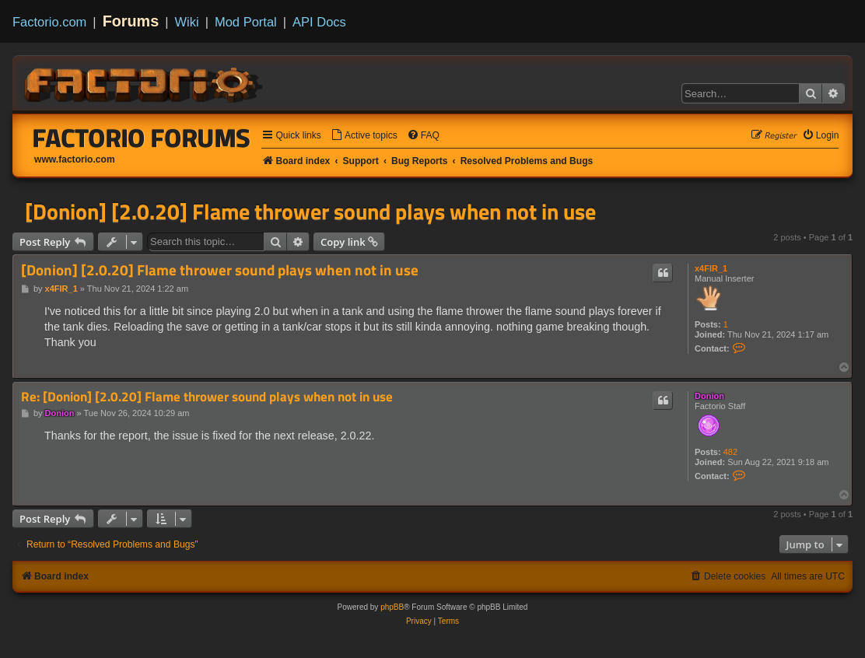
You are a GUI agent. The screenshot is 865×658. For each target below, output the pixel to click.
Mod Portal (246, 22)
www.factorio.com (74, 159)
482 (730, 452)
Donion (709, 396)
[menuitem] (364, 135)
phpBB (392, 607)
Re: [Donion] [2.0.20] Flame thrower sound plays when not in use (207, 397)
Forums (131, 21)
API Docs (319, 22)
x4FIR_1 (711, 268)
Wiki (187, 22)
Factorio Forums (141, 137)
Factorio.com (49, 22)
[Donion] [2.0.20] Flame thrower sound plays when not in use (310, 211)
